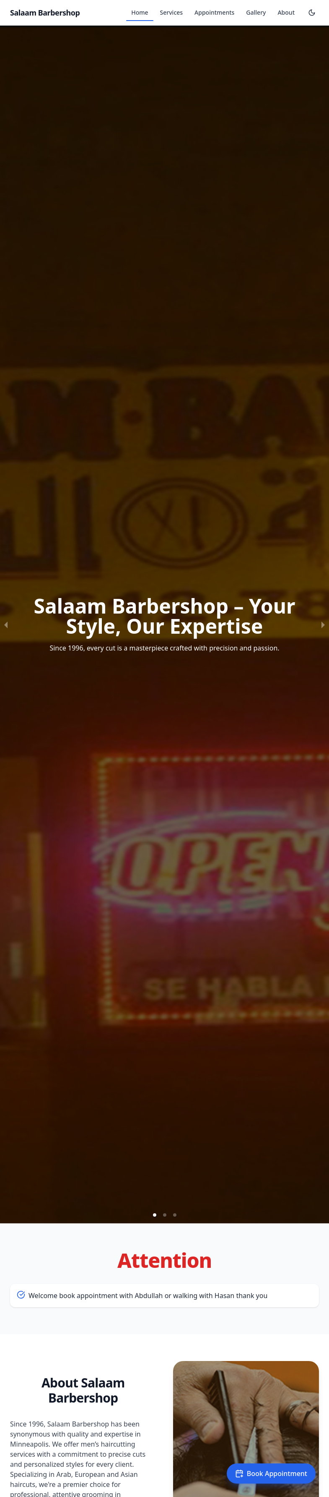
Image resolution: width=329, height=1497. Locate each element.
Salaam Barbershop (45, 13)
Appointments (214, 12)
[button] (154, 1215)
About (286, 12)
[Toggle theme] (312, 12)
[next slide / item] (323, 624)
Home (139, 12)
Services (171, 12)
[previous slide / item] (6, 624)
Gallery (256, 12)
